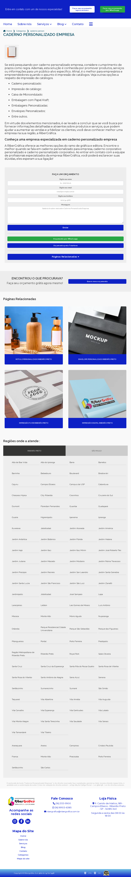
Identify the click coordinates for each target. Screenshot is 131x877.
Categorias (21, 31)
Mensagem (65, 205)
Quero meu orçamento (97, 281)
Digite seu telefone (65, 196)
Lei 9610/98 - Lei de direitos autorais (109, 785)
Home (7, 24)
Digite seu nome (65, 179)
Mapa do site (23, 858)
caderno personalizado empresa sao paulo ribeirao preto (37, 31)
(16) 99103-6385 (61, 807)
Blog (60, 24)
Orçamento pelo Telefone (65, 245)
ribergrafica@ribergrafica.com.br (62, 811)
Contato (78, 24)
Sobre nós (25, 24)
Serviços (43, 24)
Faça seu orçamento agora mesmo (82, 9)
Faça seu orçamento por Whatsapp (112, 9)
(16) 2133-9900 (62, 803)
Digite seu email (65, 188)
